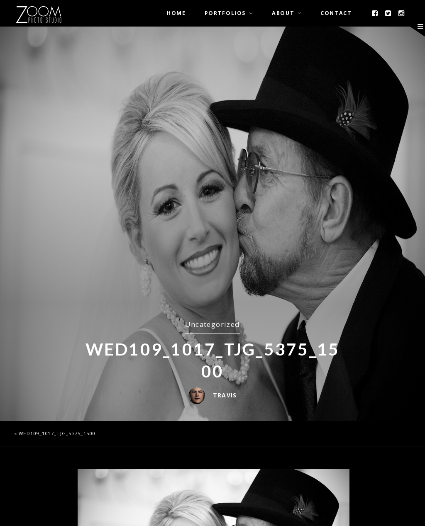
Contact (336, 13)
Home (176, 13)
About (283, 13)
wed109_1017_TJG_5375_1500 (57, 433)
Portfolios (225, 13)
